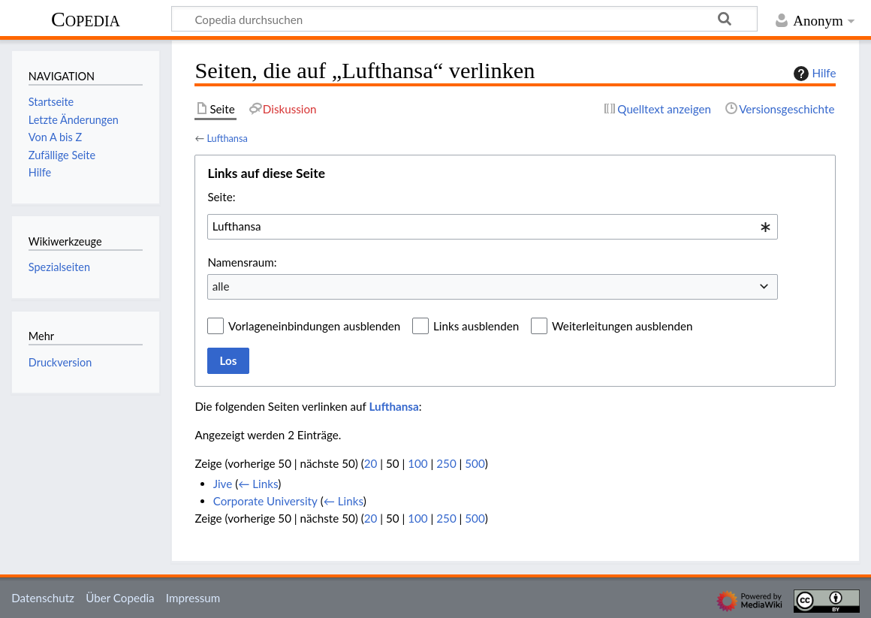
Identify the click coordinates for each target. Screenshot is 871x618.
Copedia (85, 19)
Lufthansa (226, 138)
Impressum (193, 597)
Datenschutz (42, 597)
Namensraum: (241, 262)
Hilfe (813, 73)
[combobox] (492, 227)
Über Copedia (120, 597)
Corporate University (265, 501)
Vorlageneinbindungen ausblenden (314, 326)
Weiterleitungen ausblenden (622, 326)
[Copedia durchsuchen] (464, 19)
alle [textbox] (221, 286)
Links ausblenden (476, 326)
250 (446, 463)
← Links (258, 483)
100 (417, 463)
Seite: (221, 196)
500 (474, 463)
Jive (223, 483)
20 (371, 463)
